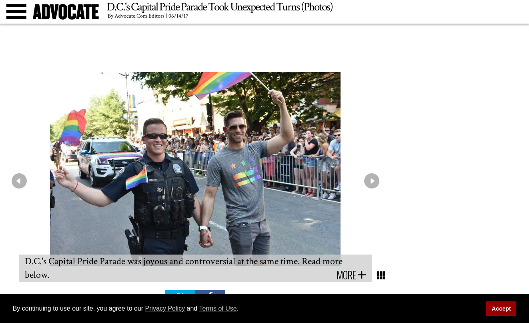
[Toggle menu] (16, 12)
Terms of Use (217, 308)
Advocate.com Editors (139, 16)
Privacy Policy (165, 308)
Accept (501, 308)
